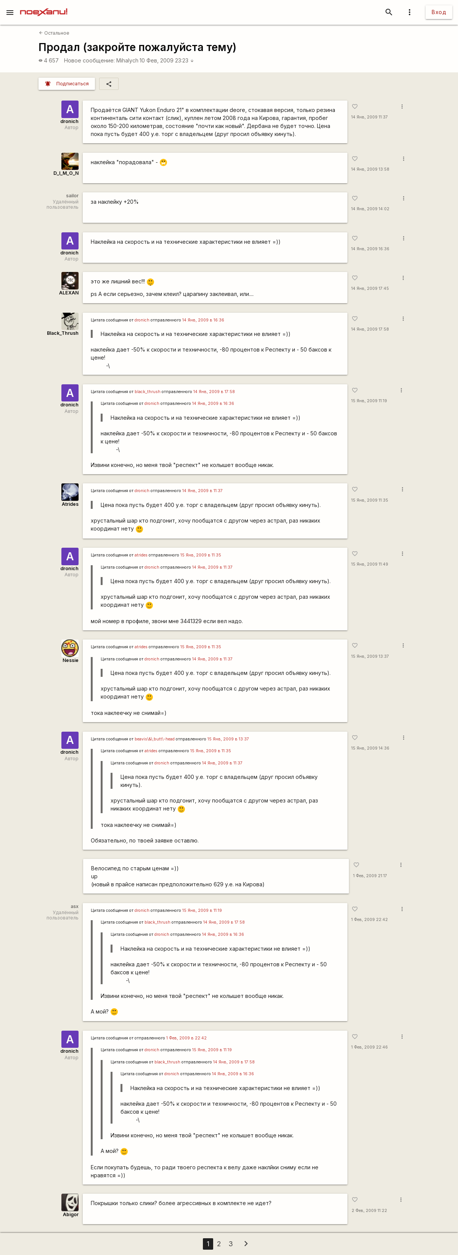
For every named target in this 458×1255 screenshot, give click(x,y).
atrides (141, 555)
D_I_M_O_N (66, 173)
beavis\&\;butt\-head (155, 739)
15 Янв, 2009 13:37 (370, 656)
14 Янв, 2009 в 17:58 (214, 391)
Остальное (54, 33)
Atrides (70, 504)
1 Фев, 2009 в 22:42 (186, 1038)
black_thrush (148, 391)
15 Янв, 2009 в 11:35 (200, 555)
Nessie (71, 660)
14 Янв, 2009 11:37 (369, 117)
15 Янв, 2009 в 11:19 (202, 910)
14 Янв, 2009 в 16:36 (203, 320)
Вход (439, 12)
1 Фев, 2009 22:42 (369, 919)
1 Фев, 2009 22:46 (369, 1047)
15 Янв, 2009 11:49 (369, 564)
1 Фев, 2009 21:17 (370, 875)
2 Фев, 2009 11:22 (369, 1210)
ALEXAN (69, 293)
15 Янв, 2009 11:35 (369, 500)
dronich (69, 121)
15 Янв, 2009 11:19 (369, 400)
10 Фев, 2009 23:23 (167, 60)
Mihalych (127, 60)
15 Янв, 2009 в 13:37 (228, 739)
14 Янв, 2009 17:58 (370, 329)
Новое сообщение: (89, 60)
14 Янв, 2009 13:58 (370, 169)
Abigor (71, 1214)
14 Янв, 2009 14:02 (370, 208)
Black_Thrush (63, 333)
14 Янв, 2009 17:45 (370, 288)
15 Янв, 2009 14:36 (370, 748)
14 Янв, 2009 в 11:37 (202, 490)
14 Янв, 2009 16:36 (370, 248)
